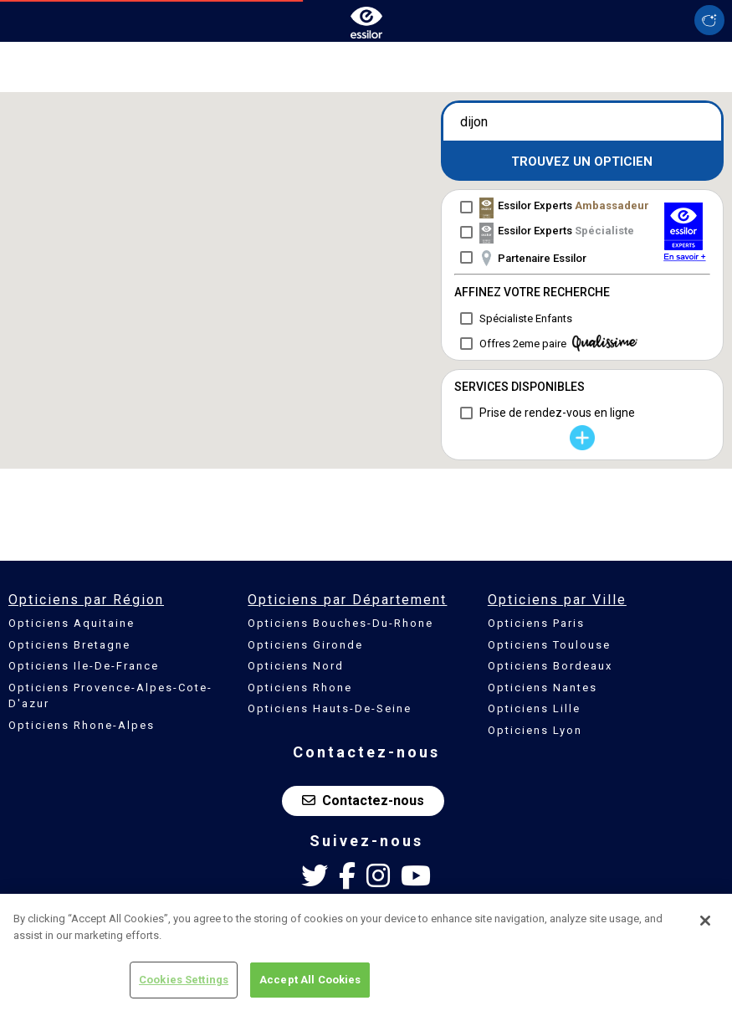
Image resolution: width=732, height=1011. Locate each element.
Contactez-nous (363, 800)
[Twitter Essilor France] (314, 876)
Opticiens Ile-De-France (83, 665)
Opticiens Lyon (535, 730)
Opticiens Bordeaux (550, 665)
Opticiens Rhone (300, 687)
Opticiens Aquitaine (71, 623)
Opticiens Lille (534, 708)
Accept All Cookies (310, 979)
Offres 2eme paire (558, 343)
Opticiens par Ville (557, 600)
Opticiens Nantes (542, 687)
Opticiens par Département (347, 600)
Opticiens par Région (86, 600)
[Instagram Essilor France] (378, 876)
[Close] (705, 920)
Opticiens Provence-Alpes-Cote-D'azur (110, 696)
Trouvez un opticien (582, 161)
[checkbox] (551, 206)
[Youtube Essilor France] (416, 876)
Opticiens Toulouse (549, 645)
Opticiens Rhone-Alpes (81, 725)
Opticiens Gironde (305, 645)
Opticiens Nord (296, 665)
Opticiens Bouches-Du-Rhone (340, 623)
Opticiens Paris (536, 623)
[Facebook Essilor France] (347, 876)
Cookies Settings (183, 979)
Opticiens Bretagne (69, 645)
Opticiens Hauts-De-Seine (330, 708)
